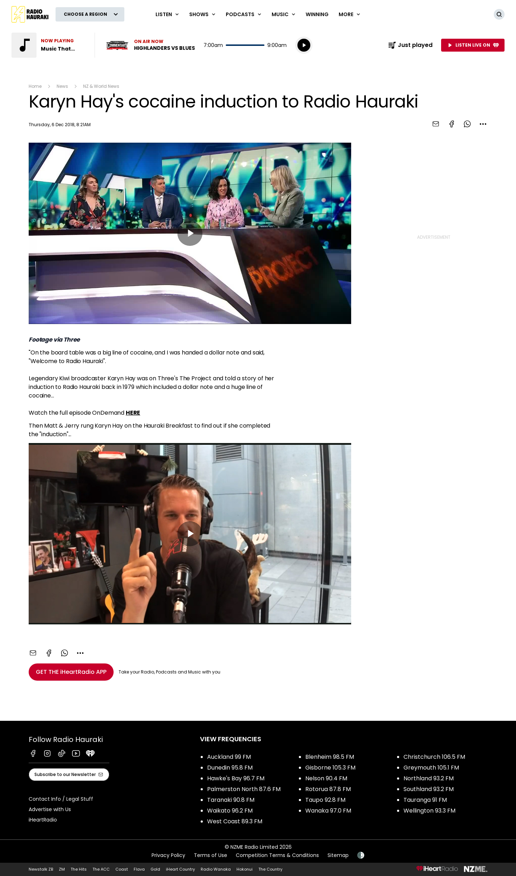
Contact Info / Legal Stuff (61, 799)
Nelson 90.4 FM (326, 778)
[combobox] (483, 124)
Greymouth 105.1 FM (431, 767)
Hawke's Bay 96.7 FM (235, 778)
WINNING (317, 14)
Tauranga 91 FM (425, 800)
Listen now (150, 45)
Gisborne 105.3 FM (330, 767)
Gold (155, 869)
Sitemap (338, 855)
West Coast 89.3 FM (234, 821)
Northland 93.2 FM (428, 778)
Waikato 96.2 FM (230, 810)
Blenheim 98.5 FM (329, 757)
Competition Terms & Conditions (277, 855)
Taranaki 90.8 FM (230, 800)
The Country (270, 869)
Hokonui (244, 869)
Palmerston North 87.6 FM (244, 789)
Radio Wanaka (216, 869)
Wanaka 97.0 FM (328, 810)
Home (35, 86)
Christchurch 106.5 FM (434, 757)
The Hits (79, 869)
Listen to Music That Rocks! (48, 45)
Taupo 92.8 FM (325, 800)
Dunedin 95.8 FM (230, 767)
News (62, 86)
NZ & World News (101, 86)
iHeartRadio (43, 819)
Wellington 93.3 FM (429, 810)
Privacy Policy (168, 855)
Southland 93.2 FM (428, 789)
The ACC (101, 869)
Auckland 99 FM (229, 757)
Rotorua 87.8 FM (328, 789)
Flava (139, 869)
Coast (121, 869)
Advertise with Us (50, 809)
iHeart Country (180, 869)
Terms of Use (210, 855)
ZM (62, 869)
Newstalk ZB (41, 869)
